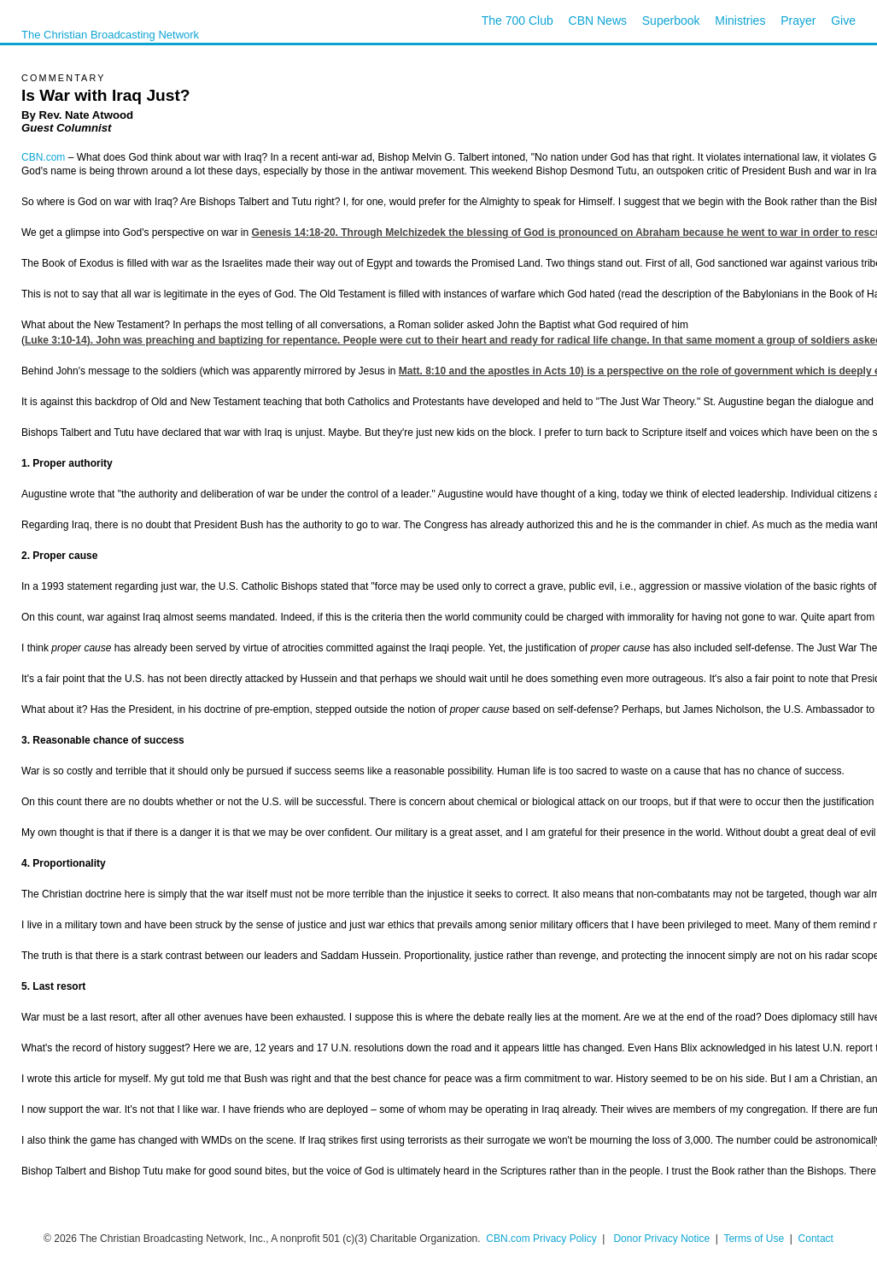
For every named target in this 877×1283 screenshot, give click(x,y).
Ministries (740, 20)
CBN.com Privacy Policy (541, 1239)
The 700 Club (517, 20)
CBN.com (43, 157)
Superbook (671, 20)
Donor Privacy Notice (661, 1239)
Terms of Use (754, 1239)
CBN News (598, 20)
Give (843, 20)
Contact (815, 1239)
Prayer (798, 20)
